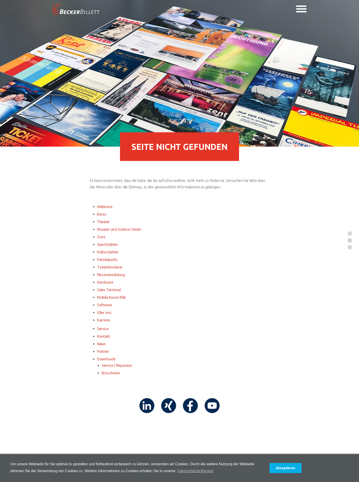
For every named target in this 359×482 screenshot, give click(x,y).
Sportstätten (107, 244)
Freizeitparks (107, 259)
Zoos (101, 237)
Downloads (106, 359)
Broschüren (111, 373)
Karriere (103, 320)
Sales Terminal (109, 290)
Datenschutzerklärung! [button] (195, 471)
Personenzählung (111, 275)
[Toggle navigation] (301, 8)
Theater (103, 222)
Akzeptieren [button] (285, 468)
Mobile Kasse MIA (111, 297)
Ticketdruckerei (109, 267)
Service (103, 329)
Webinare (104, 207)
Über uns (104, 312)
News (101, 344)
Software (104, 305)
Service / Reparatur (117, 365)
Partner (103, 351)
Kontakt (103, 336)
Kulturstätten (108, 252)
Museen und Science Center (119, 229)
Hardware (105, 282)
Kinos (101, 214)
